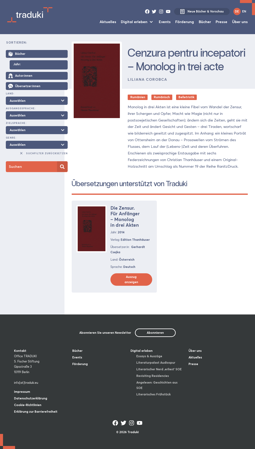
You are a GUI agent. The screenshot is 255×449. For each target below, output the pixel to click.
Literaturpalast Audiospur (155, 362)
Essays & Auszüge (149, 356)
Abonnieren (155, 333)
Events (165, 21)
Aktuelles (108, 21)
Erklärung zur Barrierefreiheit (35, 411)
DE (237, 11)
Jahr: (17, 64)
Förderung (184, 21)
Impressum (22, 392)
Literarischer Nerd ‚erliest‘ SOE (159, 369)
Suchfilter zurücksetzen (43, 153)
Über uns (240, 21)
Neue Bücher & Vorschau (202, 11)
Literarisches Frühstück (153, 394)
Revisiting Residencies (152, 376)
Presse (221, 21)
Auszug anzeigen (131, 279)
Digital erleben (134, 21)
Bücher (205, 21)
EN (244, 11)
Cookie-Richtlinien (27, 405)
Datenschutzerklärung (30, 398)
